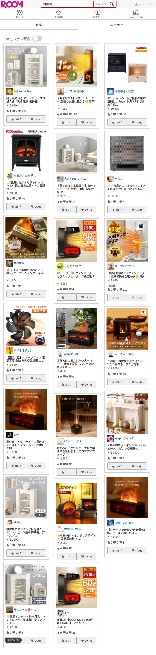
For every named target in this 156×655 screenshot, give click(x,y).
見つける (58, 13)
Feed (19, 13)
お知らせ (97, 13)
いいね (38, 119)
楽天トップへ (144, 4)
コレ (18, 119)
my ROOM (136, 13)
